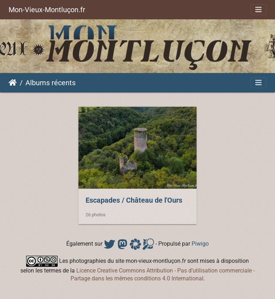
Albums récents (50, 82)
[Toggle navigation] (258, 9)
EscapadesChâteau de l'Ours (134, 200)
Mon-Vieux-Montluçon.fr (47, 9)
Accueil (13, 83)
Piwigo (200, 243)
